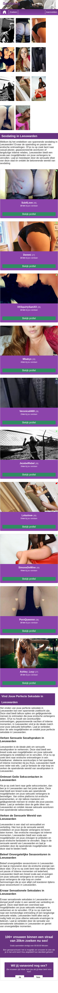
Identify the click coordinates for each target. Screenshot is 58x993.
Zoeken (13, 12)
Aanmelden (51, 12)
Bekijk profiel (29, 214)
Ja (20, 977)
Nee (38, 977)
